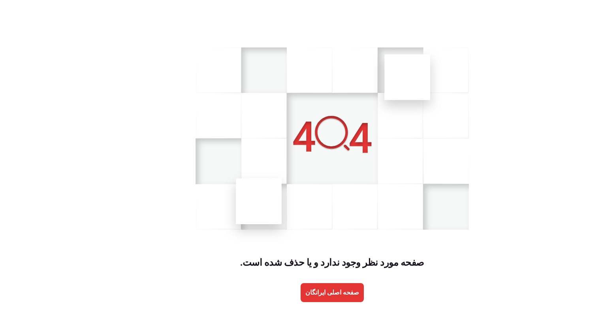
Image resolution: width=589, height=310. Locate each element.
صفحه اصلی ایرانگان (295, 292)
